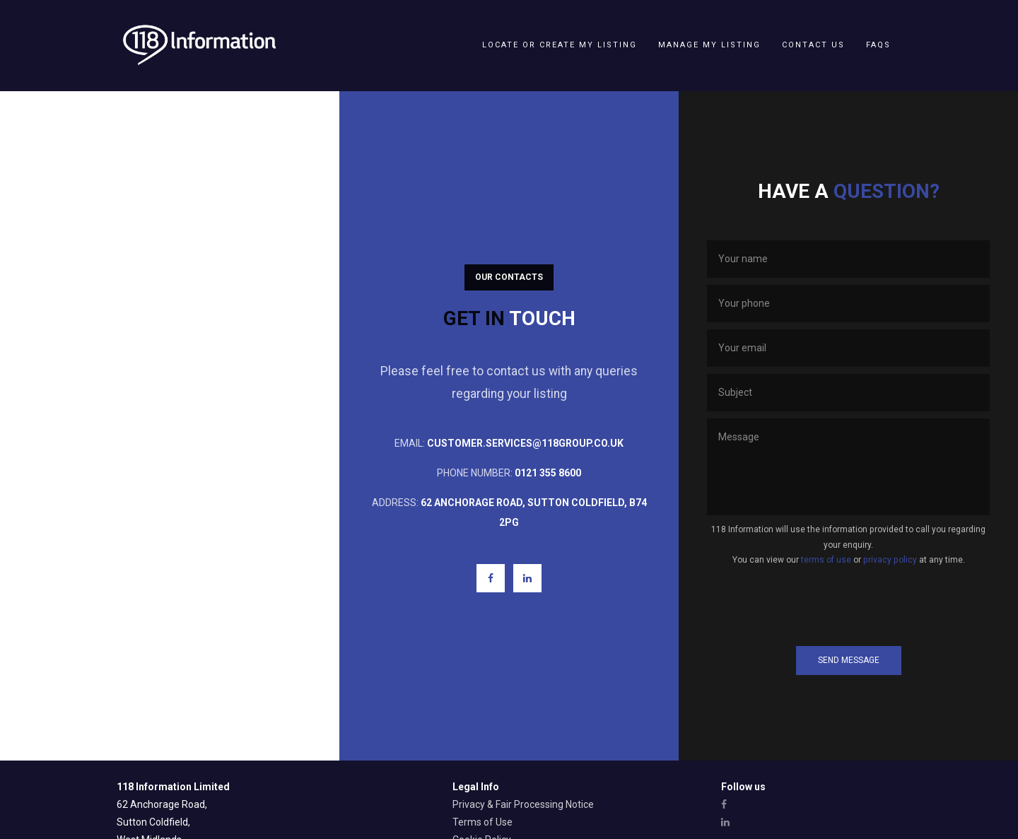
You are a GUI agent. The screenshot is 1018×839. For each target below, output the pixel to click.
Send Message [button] (848, 660)
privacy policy (890, 560)
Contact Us (813, 44)
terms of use (826, 560)
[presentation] (848, 605)
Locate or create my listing (559, 44)
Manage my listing (709, 44)
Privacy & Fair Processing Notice (523, 804)
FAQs (878, 44)
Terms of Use (482, 822)
